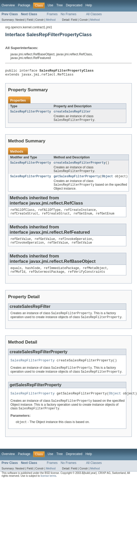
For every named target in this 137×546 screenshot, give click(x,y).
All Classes (94, 14)
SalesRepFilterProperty (30, 113)
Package (24, 5)
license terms (48, 486)
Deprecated (74, 5)
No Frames (68, 14)
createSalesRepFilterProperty (79, 165)
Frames (52, 14)
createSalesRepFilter (72, 113)
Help (88, 5)
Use (50, 5)
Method (50, 19)
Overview (8, 5)
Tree (59, 5)
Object (107, 180)
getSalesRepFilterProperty (76, 180)
